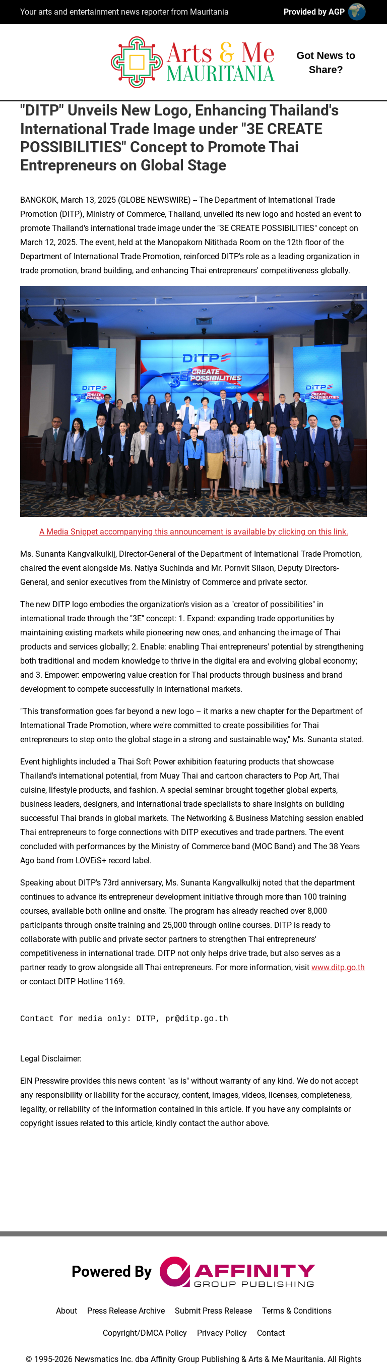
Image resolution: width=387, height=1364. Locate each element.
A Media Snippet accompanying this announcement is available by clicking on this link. (193, 532)
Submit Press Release (213, 1311)
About (66, 1311)
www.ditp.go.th (338, 967)
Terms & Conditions (297, 1311)
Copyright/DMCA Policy (145, 1333)
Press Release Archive (126, 1311)
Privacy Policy (222, 1333)
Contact (271, 1333)
